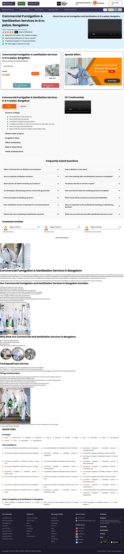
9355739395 (100, 3)
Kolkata (76, 437)
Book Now (52, 78)
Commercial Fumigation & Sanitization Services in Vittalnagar (22, 453)
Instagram (80, 534)
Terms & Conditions (32, 518)
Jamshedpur (93, 437)
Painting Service (6, 523)
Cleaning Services (9, 10)
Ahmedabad (24, 440)
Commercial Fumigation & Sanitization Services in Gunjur (60, 461)
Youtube (79, 531)
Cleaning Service (7, 518)
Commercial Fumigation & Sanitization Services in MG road (60, 471)
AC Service (5, 526)
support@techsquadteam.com (84, 3)
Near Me (29, 526)
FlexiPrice (21, 4)
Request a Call (49, 86)
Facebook (80, 528)
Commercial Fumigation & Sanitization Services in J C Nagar (21, 466)
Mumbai (67, 437)
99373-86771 (81, 518)
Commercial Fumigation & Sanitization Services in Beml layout (100, 490)
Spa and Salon (55, 10)
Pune (84, 437)
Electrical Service (7, 531)
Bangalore (28, 437)
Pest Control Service (7, 520)
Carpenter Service (7, 533)
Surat (15, 440)
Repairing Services (70, 10)
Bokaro (104, 437)
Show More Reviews (62, 238)
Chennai (48, 437)
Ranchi (6, 437)
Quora (79, 536)
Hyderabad (38, 437)
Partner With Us (33, 4)
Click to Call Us (22, 86)
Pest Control (40, 10)
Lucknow (7, 440)
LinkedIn (79, 539)
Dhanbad (58, 437)
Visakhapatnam (37, 440)
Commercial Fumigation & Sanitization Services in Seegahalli (21, 485)
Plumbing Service (7, 536)
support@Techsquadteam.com (86, 520)
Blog (28, 523)
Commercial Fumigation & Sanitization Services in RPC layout (22, 476)
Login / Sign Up (114, 3)
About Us (29, 531)
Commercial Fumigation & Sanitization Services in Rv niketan (61, 448)
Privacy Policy (30, 520)
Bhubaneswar (17, 437)
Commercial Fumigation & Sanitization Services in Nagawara (22, 448)
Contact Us (30, 528)
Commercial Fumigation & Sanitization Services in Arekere (99, 453)
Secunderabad (114, 437)
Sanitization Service (7, 539)
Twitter (79, 542)
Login (28, 533)
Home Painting (26, 10)
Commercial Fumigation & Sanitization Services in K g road (99, 476)
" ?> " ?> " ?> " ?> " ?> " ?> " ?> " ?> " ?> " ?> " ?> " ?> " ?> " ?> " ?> (20, 66)
